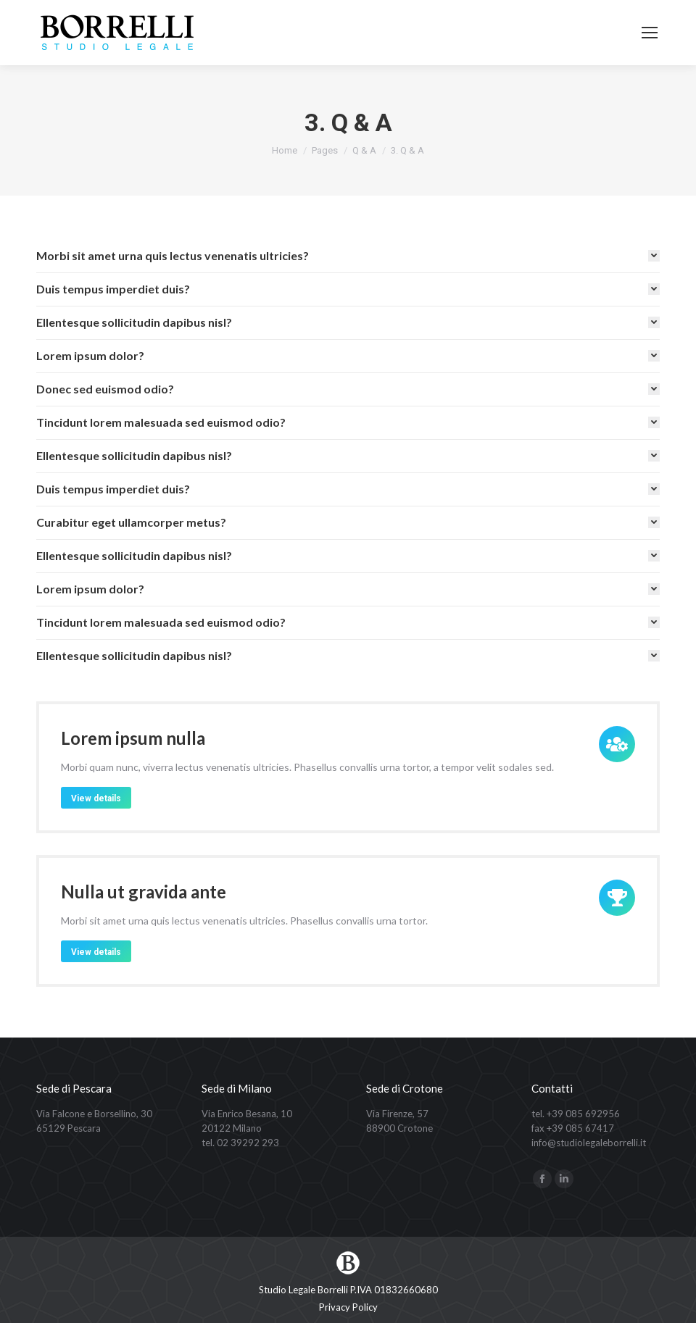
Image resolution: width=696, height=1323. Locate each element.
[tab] (348, 255)
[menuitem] (348, 1307)
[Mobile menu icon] (649, 32)
